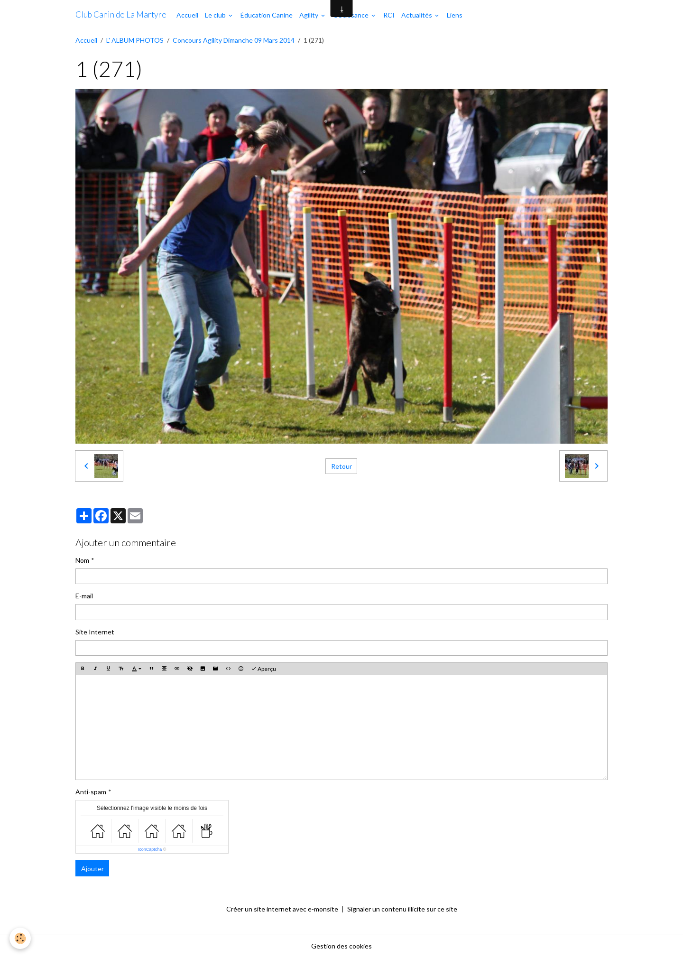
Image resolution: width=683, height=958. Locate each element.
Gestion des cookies (341, 946)
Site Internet (94, 632)
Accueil (187, 15)
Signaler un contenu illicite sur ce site (402, 909)
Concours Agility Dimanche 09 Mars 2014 (234, 40)
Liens (454, 15)
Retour (341, 466)
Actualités (417, 15)
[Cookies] (20, 938)
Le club (216, 15)
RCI (389, 15)
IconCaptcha (150, 849)
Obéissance (351, 15)
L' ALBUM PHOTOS (135, 40)
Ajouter (92, 869)
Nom (82, 560)
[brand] (120, 15)
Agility (309, 15)
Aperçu (263, 668)
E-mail (84, 596)
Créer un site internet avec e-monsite (282, 909)
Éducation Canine (266, 15)
